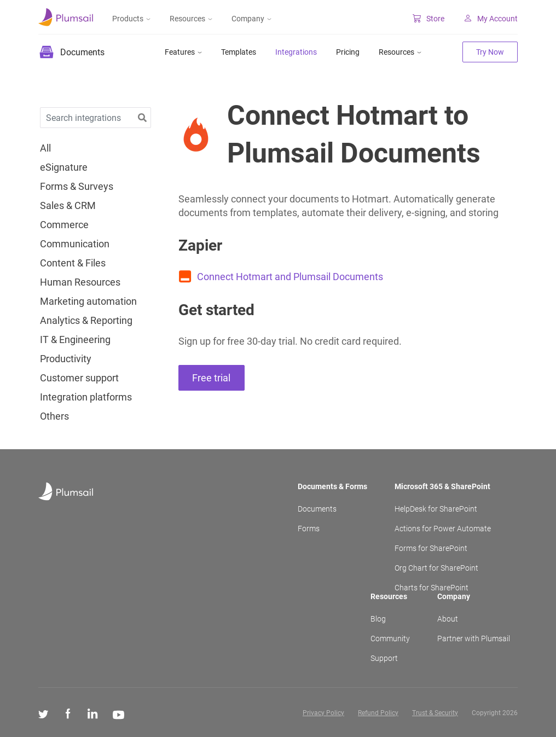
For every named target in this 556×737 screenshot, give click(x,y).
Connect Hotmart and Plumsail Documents (290, 276)
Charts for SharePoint (431, 587)
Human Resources (80, 282)
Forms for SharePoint (431, 548)
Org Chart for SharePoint (436, 568)
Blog (378, 618)
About (447, 618)
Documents (317, 508)
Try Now (490, 52)
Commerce (64, 224)
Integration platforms (86, 397)
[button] (142, 118)
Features (183, 52)
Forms (309, 528)
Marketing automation (88, 301)
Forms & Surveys (76, 186)
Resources (191, 18)
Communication (74, 244)
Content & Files (73, 263)
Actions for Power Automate (443, 528)
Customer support (79, 378)
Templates (238, 52)
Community (390, 638)
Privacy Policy (323, 713)
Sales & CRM (68, 205)
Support (384, 658)
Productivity (65, 358)
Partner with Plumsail (473, 638)
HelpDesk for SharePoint (436, 508)
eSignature (64, 167)
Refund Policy (378, 713)
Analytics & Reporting (86, 320)
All (45, 148)
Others (54, 416)
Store (428, 18)
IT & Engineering (75, 339)
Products (131, 18)
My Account (491, 18)
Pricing (348, 52)
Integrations (296, 52)
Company (251, 18)
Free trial (211, 378)
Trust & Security (435, 713)
